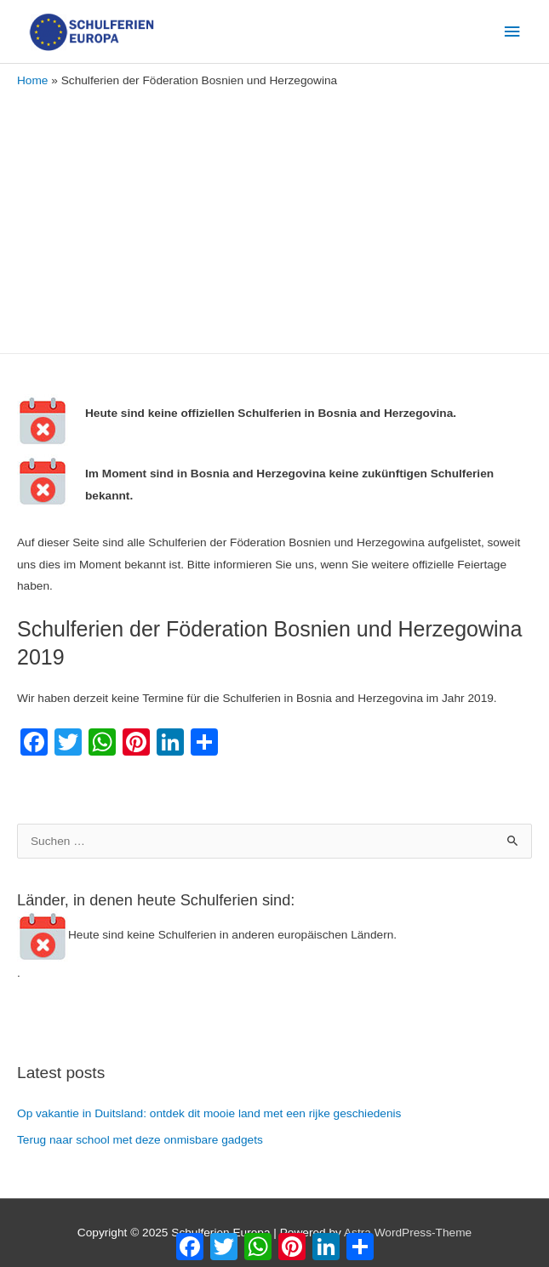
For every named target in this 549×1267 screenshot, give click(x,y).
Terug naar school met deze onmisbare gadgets (140, 1139)
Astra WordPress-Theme (408, 1232)
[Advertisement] (274, 217)
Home (32, 80)
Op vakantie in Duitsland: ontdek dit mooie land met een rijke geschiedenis (209, 1113)
